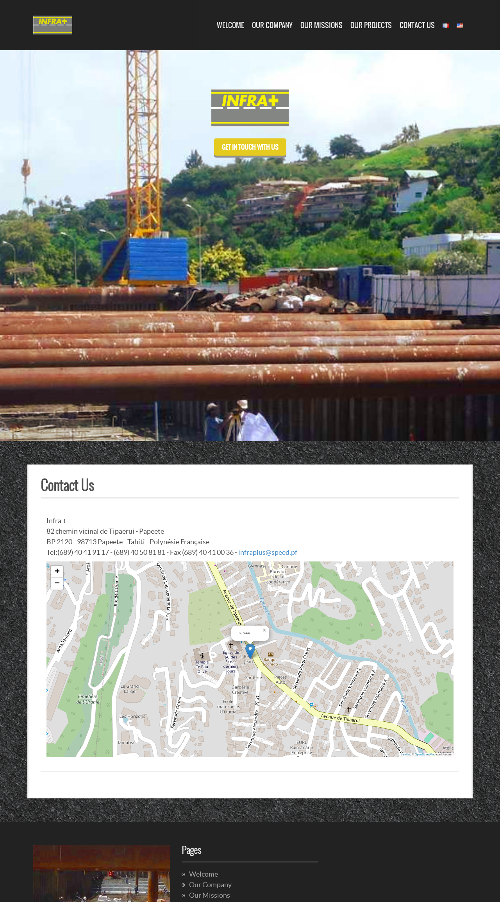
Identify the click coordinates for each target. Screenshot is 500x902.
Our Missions (321, 25)
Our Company (272, 25)
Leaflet (405, 754)
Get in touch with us (250, 147)
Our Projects (371, 25)
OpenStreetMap (425, 754)
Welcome (230, 25)
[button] (250, 651)
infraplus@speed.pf (267, 552)
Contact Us (417, 25)
